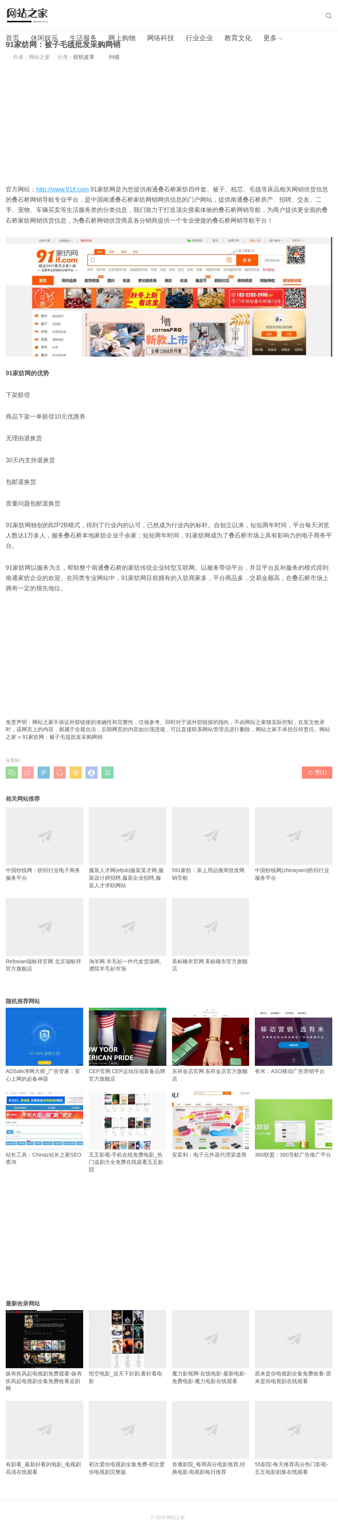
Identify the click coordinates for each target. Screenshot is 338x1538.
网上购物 (122, 38)
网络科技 (160, 38)
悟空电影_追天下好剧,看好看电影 (127, 1347)
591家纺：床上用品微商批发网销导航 (211, 844)
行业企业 (199, 38)
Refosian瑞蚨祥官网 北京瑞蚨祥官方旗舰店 (44, 935)
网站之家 (176, 1517)
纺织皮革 (84, 57)
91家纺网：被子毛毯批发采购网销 (62, 737)
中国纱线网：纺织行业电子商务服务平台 (44, 844)
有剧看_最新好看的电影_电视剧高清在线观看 (44, 1438)
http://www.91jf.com (62, 189)
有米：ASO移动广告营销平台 (293, 1041)
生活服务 (83, 38)
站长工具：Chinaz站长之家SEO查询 (44, 1128)
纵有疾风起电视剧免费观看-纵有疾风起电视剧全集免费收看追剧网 (44, 1350)
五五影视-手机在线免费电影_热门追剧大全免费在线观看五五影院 (127, 1132)
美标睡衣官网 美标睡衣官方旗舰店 (211, 935)
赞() (317, 772)
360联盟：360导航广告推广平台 (293, 1124)
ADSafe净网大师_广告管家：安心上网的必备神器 (44, 1044)
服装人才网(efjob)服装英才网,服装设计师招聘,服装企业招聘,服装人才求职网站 (127, 847)
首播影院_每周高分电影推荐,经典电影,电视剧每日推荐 (211, 1438)
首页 (12, 38)
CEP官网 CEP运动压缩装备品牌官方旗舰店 (127, 1044)
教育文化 (238, 38)
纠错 (114, 57)
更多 (270, 38)
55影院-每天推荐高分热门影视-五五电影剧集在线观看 (293, 1438)
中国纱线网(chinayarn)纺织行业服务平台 (293, 844)
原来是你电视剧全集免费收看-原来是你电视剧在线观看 (293, 1347)
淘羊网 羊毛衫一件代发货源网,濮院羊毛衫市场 (127, 935)
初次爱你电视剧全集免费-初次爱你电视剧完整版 (127, 1438)
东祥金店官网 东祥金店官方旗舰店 (211, 1044)
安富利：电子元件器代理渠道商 (211, 1124)
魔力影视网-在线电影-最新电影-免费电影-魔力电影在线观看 (211, 1347)
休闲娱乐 (44, 38)
